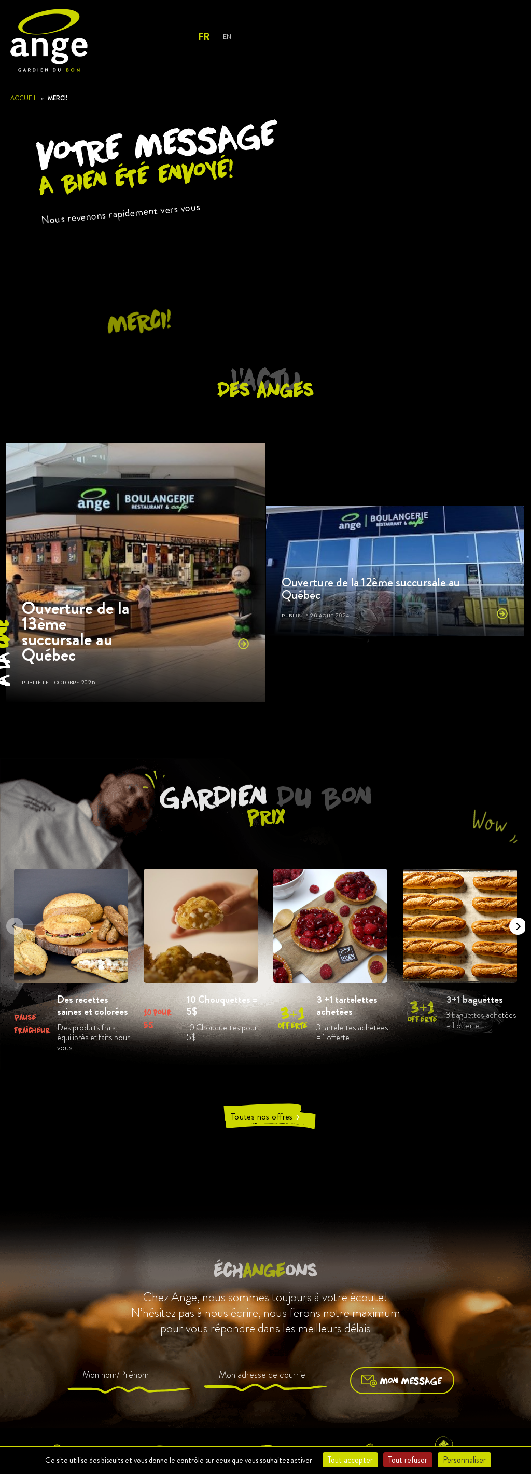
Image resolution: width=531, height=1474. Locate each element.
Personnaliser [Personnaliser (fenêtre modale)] (464, 1460)
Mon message (402, 1380)
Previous (11, 923)
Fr (203, 37)
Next (514, 923)
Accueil (23, 98)
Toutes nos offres (266, 1117)
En (227, 37)
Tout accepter (350, 1460)
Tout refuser (407, 1460)
